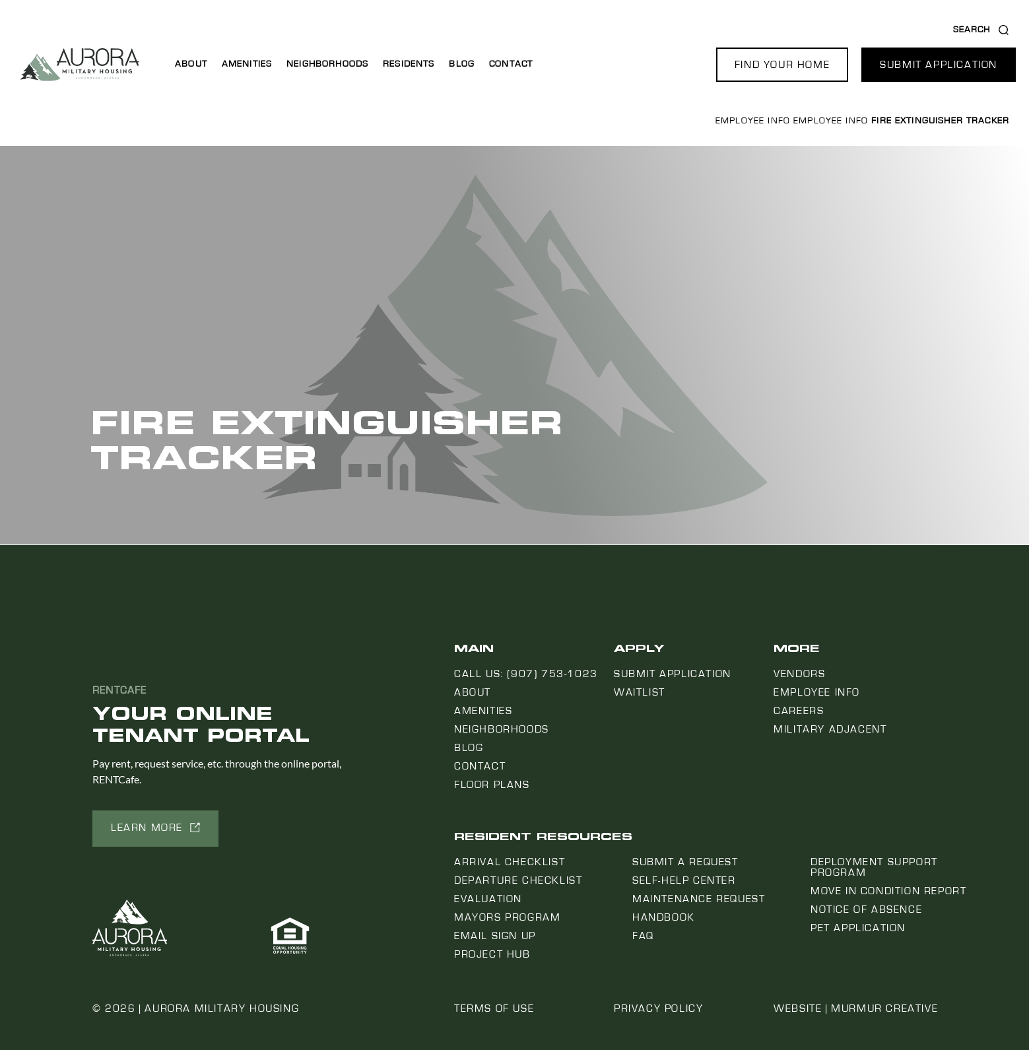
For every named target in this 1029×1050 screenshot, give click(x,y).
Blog (462, 64)
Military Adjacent (830, 729)
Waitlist (639, 692)
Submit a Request (685, 862)
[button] (782, 65)
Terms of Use (494, 1008)
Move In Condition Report (888, 891)
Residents (408, 64)
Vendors (799, 674)
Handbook (663, 917)
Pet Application (858, 928)
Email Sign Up (495, 936)
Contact (511, 64)
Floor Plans (492, 784)
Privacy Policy (658, 1008)
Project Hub (492, 954)
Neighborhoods (327, 64)
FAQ (643, 936)
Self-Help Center (684, 880)
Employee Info (752, 120)
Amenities (247, 64)
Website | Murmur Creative (856, 1008)
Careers (799, 710)
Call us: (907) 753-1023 (526, 674)
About (191, 64)
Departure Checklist (518, 880)
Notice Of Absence (866, 909)
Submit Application (672, 674)
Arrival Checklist (509, 862)
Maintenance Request (698, 899)
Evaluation (488, 899)
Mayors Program (507, 917)
